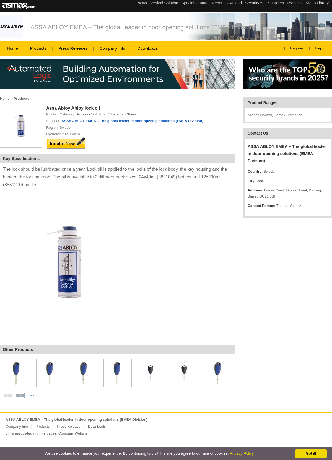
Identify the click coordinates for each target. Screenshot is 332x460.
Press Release (69, 426)
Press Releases (72, 48)
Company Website (73, 433)
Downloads (147, 48)
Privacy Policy (242, 453)
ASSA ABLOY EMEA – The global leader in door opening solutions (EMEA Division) (142, 27)
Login (319, 48)
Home (12, 48)
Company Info (112, 48)
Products (38, 48)
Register (297, 48)
